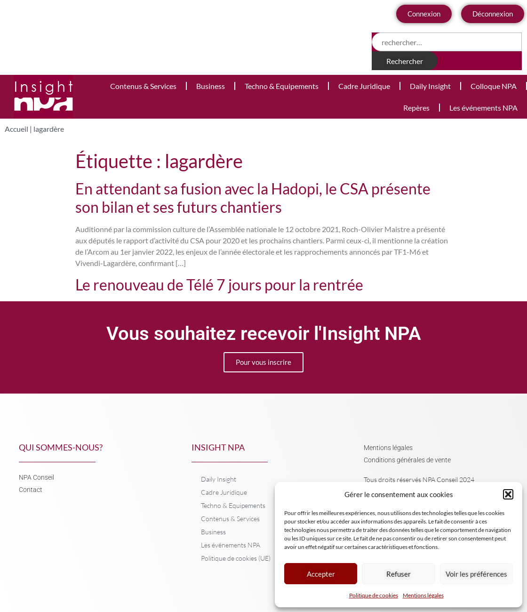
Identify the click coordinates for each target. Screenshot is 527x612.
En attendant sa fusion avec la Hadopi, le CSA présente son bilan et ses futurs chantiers (253, 197)
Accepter (321, 574)
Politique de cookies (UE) (236, 558)
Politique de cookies (373, 595)
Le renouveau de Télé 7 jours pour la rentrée (219, 284)
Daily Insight (430, 85)
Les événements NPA (483, 107)
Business (210, 85)
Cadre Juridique (364, 85)
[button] (508, 494)
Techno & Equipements (282, 85)
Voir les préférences (476, 574)
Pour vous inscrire (263, 362)
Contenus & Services (143, 85)
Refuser (398, 574)
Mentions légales (423, 595)
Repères (416, 107)
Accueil (16, 128)
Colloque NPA (494, 85)
